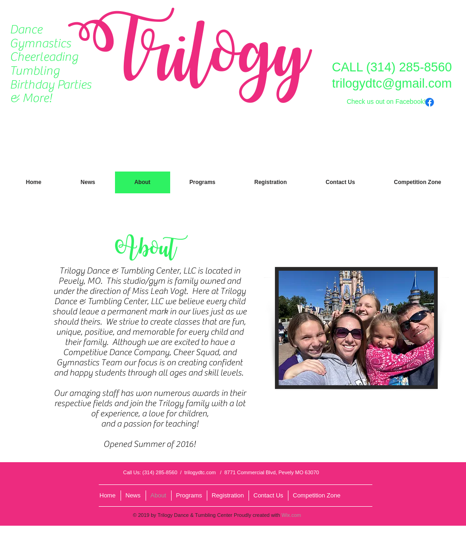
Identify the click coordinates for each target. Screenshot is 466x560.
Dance (26, 29)
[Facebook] (429, 102)
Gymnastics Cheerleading (44, 50)
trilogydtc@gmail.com (392, 83)
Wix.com (291, 515)
